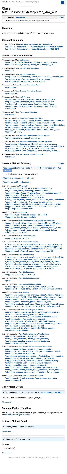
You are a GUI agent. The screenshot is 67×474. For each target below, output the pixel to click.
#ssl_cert (55, 132)
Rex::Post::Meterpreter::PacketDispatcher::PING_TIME (32, 49)
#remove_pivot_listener (37, 351)
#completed (10, 77)
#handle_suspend (22, 271)
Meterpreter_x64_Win (51, 405)
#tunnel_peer (27, 257)
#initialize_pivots (14, 351)
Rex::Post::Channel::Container (32, 158)
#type (7, 214)
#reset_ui (22, 206)
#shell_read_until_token (44, 235)
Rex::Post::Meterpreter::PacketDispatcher (36, 44)
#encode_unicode (27, 125)
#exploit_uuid (27, 103)
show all (61, 17)
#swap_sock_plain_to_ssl (32, 335)
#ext (53, 125)
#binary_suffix (31, 192)
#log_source (50, 305)
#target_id (47, 65)
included (42, 220)
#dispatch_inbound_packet (48, 362)
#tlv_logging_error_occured (36, 154)
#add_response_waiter (15, 359)
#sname (52, 105)
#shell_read (41, 209)
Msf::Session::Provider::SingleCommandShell (37, 226)
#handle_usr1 (38, 271)
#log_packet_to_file (15, 371)
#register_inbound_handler (18, 378)
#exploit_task (12, 103)
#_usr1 (8, 253)
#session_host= (48, 307)
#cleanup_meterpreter (48, 321)
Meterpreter (20, 17)
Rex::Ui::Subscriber (26, 279)
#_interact (10, 192)
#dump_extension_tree (46, 325)
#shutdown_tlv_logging (48, 383)
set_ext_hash (11, 335)
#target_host (11, 108)
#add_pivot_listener (15, 346)
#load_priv (38, 202)
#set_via (29, 312)
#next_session (39, 77)
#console (38, 63)
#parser (38, 127)
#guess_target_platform (16, 199)
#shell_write (54, 209)
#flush (8, 294)
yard (42, 470)
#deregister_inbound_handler (19, 362)
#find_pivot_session (38, 348)
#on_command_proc (55, 77)
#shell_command (12, 209)
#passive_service (47, 147)
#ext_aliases (11, 127)
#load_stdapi (32, 204)
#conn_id (59, 122)
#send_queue (43, 149)
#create (38, 194)
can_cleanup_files (14, 194)
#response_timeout (31, 130)
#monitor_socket (35, 371)
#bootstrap (46, 192)
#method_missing (47, 330)
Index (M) (5, 2)
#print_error (47, 294)
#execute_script (29, 220)
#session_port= (28, 310)
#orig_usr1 (26, 82)
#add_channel (11, 389)
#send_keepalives (27, 132)
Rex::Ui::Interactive (27, 75)
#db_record (18, 101)
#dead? (43, 303)
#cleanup (29, 194)
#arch (20, 192)
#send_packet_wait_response (33, 381)
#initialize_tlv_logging (51, 367)
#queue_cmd (10, 206)
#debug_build (11, 125)
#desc (46, 194)
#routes (37, 105)
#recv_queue (30, 149)
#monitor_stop (51, 371)
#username (39, 108)
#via (54, 108)
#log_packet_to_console (42, 369)
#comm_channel (22, 255)
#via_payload (53, 315)
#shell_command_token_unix (18, 233)
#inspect (59, 303)
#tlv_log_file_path (44, 152)
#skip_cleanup (22, 65)
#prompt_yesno (51, 273)
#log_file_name (35, 305)
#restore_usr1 (31, 276)
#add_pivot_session (36, 346)
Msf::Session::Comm (27, 242)
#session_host (32, 307)
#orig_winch (39, 82)
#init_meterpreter (14, 330)
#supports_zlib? (30, 211)
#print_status (39, 296)
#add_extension (12, 321)
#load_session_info (14, 204)
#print (16, 294)
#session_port (12, 310)
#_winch (55, 268)
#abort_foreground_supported (47, 253)
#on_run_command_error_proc (35, 80)
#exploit (30, 101)
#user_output (11, 94)
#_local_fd (58, 264)
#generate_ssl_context (34, 328)
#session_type (44, 310)
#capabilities (20, 122)
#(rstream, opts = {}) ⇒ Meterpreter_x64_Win (32, 171)
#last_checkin (26, 127)
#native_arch (46, 204)
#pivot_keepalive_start (16, 376)
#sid (45, 105)
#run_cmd (33, 206)
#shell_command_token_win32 (47, 233)
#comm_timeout (35, 122)
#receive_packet (38, 376)
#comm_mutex (11, 147)
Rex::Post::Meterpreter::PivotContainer (35, 138)
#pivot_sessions (32, 141)
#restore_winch (46, 276)
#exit (23, 197)
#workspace (10, 110)
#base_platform (24, 63)
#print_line (24, 296)
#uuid (48, 108)
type (56, 211)
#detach (9, 271)
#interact (10, 273)
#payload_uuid (25, 105)
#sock (39, 132)
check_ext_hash (29, 321)
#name (60, 305)
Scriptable (23, 217)
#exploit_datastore (45, 101)
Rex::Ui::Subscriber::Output (30, 92)
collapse (61, 167)
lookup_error (31, 330)
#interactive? (38, 255)
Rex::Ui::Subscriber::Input (30, 86)
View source (6, 414)
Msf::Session (25, 98)
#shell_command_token (15, 231)
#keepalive (10, 369)
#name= (8, 307)
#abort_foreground (22, 253)
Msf (12, 2)
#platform (59, 204)
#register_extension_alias (18, 333)
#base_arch (10, 63)
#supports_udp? (12, 211)
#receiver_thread (13, 149)
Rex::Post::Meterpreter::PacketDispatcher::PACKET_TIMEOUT (34, 47)
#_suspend (57, 250)
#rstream (9, 65)
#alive (8, 101)
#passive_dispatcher (54, 127)
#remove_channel (13, 392)
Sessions (19, 2)
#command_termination (15, 228)
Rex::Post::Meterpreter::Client (31, 120)
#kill (43, 199)
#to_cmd (23, 238)
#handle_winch (53, 271)
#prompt (38, 273)
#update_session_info (22, 214)
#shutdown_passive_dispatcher (20, 383)
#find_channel (26, 389)
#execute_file (12, 197)
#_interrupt (45, 250)
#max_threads (50, 63)
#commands (49, 122)
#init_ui (34, 199)
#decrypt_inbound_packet (40, 359)
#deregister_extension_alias (19, 325)
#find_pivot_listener (15, 348)
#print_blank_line (30, 294)
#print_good (11, 296)
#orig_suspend (12, 82)
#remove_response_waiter (45, 378)
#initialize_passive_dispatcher (21, 367)
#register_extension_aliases (47, 333)
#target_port (26, 108)
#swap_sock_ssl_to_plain (17, 337)
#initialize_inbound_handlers (20, 364)
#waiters (56, 154)
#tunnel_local (12, 257)
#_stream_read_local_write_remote (35, 266)
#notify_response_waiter (17, 374)
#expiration (43, 125)
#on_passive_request (41, 374)
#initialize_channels (45, 389)
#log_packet (23, 369)
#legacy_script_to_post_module (20, 222)
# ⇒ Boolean (16, 186)
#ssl (46, 132)
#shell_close (45, 206)
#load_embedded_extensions (18, 202)
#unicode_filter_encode (16, 340)
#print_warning (54, 296)
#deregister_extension (34, 323)
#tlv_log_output (13, 154)
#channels (10, 160)
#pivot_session (12, 130)
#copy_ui (9, 282)
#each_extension (13, 328)
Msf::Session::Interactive (29, 69)
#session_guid (57, 149)
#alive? (9, 303)
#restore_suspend (13, 276)
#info (51, 103)
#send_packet (11, 381)
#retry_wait (11, 132)
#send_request (56, 381)
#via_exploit (38, 315)
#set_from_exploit (14, 312)
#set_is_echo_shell (37, 228)
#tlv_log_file (26, 152)
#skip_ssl (35, 65)
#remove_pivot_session (16, 353)
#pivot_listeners (13, 141)
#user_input (11, 88)
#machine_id (11, 105)
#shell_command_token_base (41, 231)
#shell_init (27, 209)
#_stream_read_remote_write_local (22, 268)
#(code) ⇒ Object (19, 182)
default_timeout (13, 323)
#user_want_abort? (44, 257)
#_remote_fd (11, 266)
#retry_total (47, 130)
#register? (18, 307)
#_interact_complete (27, 250)
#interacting (23, 77)
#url (19, 134)
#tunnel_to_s (45, 211)
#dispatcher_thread (28, 147)
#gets (7, 288)
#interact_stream (24, 273)
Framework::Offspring (28, 114)
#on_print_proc (12, 80)
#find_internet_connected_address (44, 197)
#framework (41, 103)
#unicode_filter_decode (43, 337)
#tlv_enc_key (11, 152)
